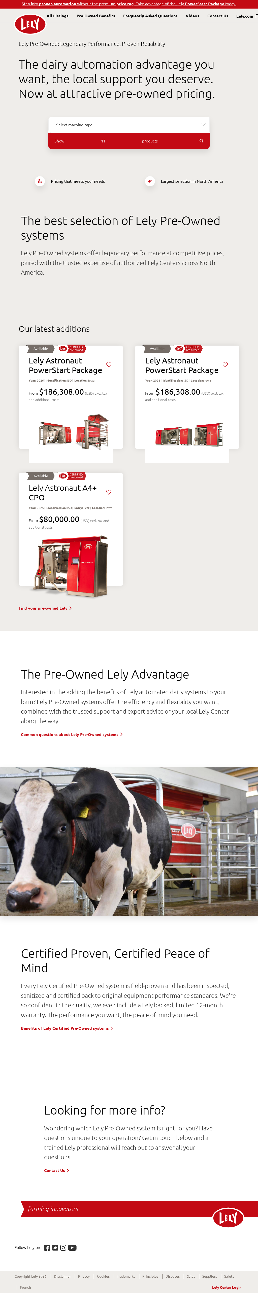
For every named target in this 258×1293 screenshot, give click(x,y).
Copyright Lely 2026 (31, 1276)
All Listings (58, 16)
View (71, 397)
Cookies (103, 1276)
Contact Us (217, 16)
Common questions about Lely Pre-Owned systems (72, 734)
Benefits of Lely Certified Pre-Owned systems (67, 1028)
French (25, 1287)
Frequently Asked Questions (150, 16)
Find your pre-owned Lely (46, 608)
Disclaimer (62, 1276)
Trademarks (126, 1276)
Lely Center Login (226, 1287)
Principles (150, 1276)
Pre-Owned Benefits (96, 16)
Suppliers (209, 1276)
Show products (129, 141)
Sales (191, 1276)
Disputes (173, 1276)
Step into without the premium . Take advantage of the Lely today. (129, 4)
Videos (192, 16)
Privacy (84, 1276)
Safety (229, 1276)
